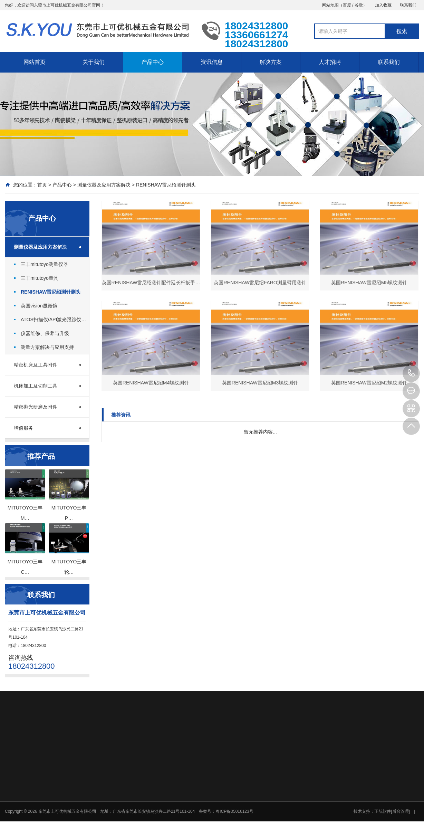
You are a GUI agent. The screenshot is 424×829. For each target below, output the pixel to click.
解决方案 (271, 62)
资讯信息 (212, 62)
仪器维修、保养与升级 (45, 333)
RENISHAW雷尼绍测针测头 (166, 185)
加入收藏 (383, 5)
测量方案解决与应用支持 (47, 347)
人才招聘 (330, 62)
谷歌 (359, 5)
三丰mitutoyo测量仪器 (44, 264)
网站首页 (34, 62)
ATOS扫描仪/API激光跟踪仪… (53, 319)
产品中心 (153, 62)
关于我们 (94, 62)
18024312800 (411, 373)
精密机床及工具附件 (35, 365)
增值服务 (23, 428)
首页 (42, 185)
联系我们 (408, 5)
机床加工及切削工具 (35, 386)
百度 (347, 5)
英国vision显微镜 (39, 305)
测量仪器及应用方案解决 (104, 185)
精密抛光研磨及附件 (35, 407)
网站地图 (330, 5)
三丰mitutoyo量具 (39, 278)
